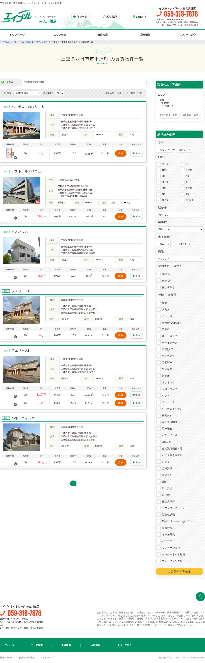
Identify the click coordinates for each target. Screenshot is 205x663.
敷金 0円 (166, 280)
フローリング (169, 388)
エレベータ (168, 402)
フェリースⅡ (21, 350)
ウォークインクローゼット (177, 561)
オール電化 (168, 534)
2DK (187, 175)
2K (163, 175)
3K (186, 181)
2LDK (164, 181)
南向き (165, 309)
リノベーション (170, 547)
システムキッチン (171, 408)
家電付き (166, 527)
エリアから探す (41, 42)
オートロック (169, 335)
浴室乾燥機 (168, 514)
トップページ (17, 34)
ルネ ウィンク (23, 418)
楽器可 (165, 329)
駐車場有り (168, 428)
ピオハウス (20, 231)
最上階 (165, 494)
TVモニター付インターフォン (178, 521)
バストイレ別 (169, 435)
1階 (163, 481)
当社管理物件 (169, 422)
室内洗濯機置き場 (171, 448)
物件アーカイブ (7, 657)
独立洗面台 (168, 369)
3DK (164, 188)
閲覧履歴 (112, 16)
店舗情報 (145, 34)
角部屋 (165, 375)
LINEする (141, 16)
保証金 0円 (167, 287)
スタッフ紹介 (188, 34)
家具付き (166, 415)
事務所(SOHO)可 (171, 322)
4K (163, 194)
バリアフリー (169, 541)
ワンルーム (168, 164)
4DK (187, 194)
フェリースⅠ (20, 291)
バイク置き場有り (171, 455)
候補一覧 (82, 16)
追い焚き (166, 488)
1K (186, 164)
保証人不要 (168, 501)
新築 (164, 302)
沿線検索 (102, 34)
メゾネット (168, 382)
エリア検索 (59, 34)
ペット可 (166, 316)
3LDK (188, 188)
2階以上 (166, 441)
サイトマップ (46, 657)
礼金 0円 (166, 273)
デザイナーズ (169, 342)
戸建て (165, 461)
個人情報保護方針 (28, 657)
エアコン (166, 474)
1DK (164, 170)
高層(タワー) (168, 349)
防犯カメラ (168, 355)
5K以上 (189, 200)
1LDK (188, 170)
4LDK (164, 200)
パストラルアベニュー (28, 171)
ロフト (165, 395)
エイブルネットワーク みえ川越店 (15, 42)
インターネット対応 (173, 554)
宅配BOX (167, 362)
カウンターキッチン (173, 507)
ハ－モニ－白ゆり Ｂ (28, 106)
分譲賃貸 (166, 468)
